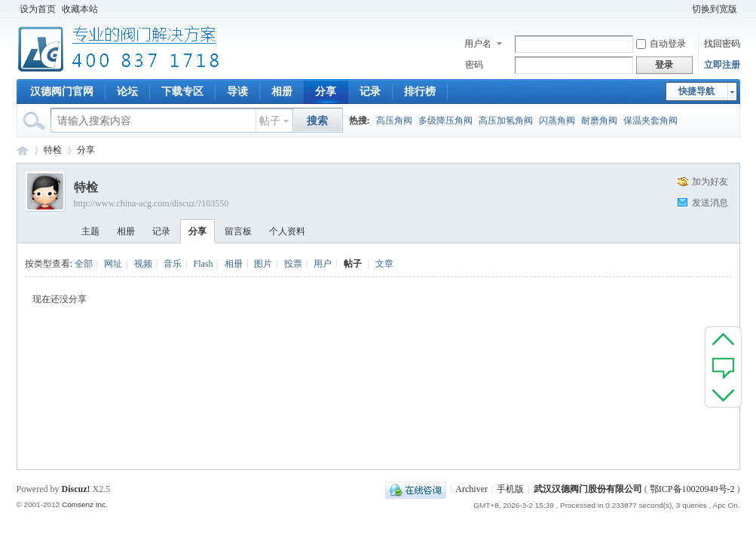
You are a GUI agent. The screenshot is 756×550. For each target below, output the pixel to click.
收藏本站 (80, 9)
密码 (474, 65)
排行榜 (420, 91)
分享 (325, 91)
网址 (113, 263)
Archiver (471, 489)
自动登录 (661, 43)
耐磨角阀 (599, 120)
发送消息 (710, 202)
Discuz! (76, 489)
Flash (203, 263)
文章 (384, 263)
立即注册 (722, 65)
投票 (293, 263)
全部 (84, 263)
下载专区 (182, 91)
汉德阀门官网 (61, 91)
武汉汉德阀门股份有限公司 (588, 489)
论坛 (127, 91)
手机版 (510, 489)
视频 (143, 263)
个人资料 (287, 231)
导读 (237, 91)
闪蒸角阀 (557, 120)
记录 (370, 91)
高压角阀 (394, 120)
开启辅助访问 (682, 9)
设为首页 (38, 9)
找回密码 (722, 43)
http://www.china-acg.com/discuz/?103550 (151, 203)
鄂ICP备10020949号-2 (692, 489)
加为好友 (710, 181)
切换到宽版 (714, 9)
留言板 (238, 231)
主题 (90, 231)
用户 (323, 263)
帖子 (269, 121)
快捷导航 (696, 91)
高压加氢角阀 (506, 120)
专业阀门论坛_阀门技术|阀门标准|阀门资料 (23, 150)
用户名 (477, 43)
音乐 (173, 263)
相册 (281, 91)
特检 (53, 150)
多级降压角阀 (445, 120)
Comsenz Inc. (85, 504)
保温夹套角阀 (650, 120)
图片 (263, 263)
